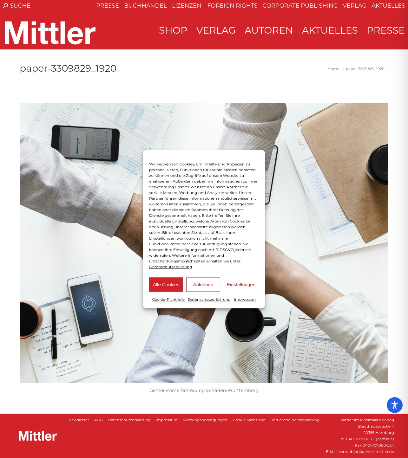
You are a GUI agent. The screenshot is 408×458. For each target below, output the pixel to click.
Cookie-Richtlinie (168, 299)
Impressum (245, 299)
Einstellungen (241, 284)
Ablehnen (203, 284)
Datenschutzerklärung (170, 266)
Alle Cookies (166, 284)
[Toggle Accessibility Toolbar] (394, 405)
